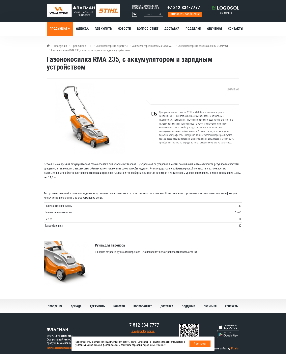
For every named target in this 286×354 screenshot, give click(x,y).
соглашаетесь (176, 341)
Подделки (193, 29)
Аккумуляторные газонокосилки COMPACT (203, 45)
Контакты (235, 29)
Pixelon (235, 348)
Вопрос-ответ (147, 29)
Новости (124, 29)
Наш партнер (225, 13)
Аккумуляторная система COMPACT (153, 45)
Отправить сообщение (185, 14)
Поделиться (233, 88)
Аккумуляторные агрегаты (112, 45)
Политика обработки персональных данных (65, 348)
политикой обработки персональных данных (143, 345)
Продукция (59, 29)
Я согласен (200, 343)
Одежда (82, 29)
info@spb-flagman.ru (143, 331)
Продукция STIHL (82, 45)
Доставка (172, 29)
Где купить (103, 29)
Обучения (214, 29)
